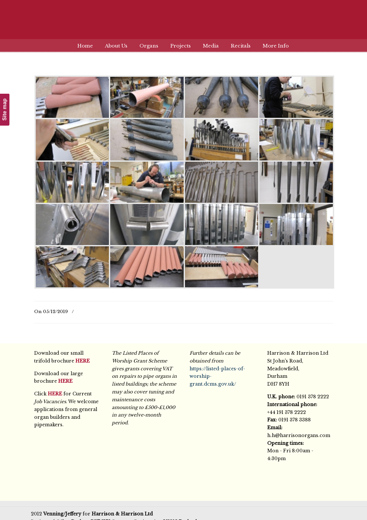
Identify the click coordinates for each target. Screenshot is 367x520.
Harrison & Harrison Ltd (184, 23)
